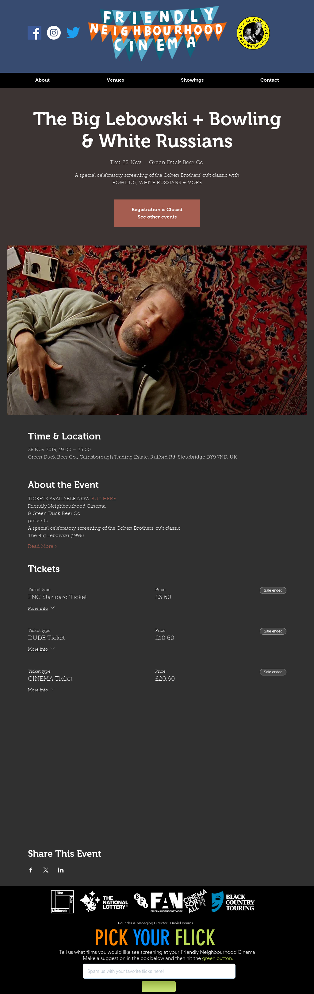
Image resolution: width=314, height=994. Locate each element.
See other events (157, 216)
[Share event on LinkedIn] (61, 870)
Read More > (43, 546)
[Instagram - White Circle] (54, 33)
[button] (42, 79)
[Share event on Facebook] (31, 870)
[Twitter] (73, 33)
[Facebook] (34, 33)
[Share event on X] (46, 870)
